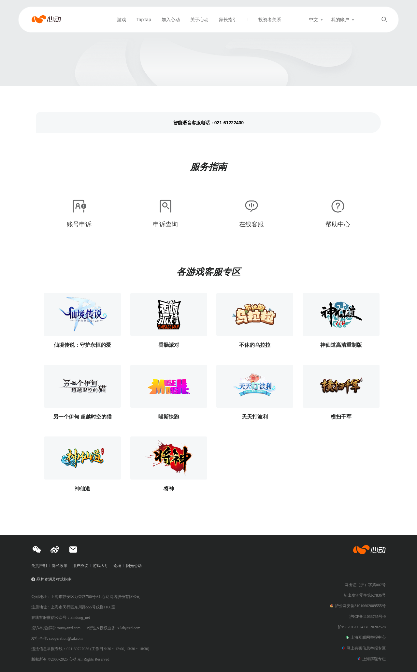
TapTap (144, 19)
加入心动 (171, 19)
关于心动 (199, 19)
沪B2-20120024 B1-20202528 (362, 627)
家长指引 (228, 19)
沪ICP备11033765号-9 (367, 616)
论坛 (117, 565)
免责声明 (39, 565)
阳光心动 (134, 565)
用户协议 (80, 565)
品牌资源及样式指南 (54, 579)
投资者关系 (269, 19)
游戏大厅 (100, 565)
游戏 (121, 19)
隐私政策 (59, 565)
